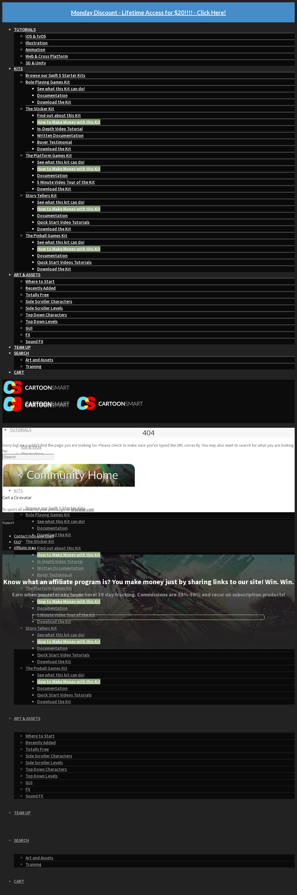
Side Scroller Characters (49, 301)
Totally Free (37, 294)
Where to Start (40, 281)
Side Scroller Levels (44, 308)
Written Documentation (60, 135)
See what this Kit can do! (61, 88)
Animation (35, 49)
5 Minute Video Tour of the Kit (66, 182)
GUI (29, 328)
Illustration (37, 43)
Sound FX (34, 341)
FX (28, 335)
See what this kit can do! (60, 162)
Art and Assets (39, 359)
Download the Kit (54, 102)
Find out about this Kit (59, 115)
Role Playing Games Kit (48, 82)
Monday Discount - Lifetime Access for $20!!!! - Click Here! (148, 12)
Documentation (52, 95)
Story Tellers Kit (41, 195)
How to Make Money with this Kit (68, 122)
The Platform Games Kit (49, 155)
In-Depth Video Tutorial (60, 128)
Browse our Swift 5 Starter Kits (55, 75)
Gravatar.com (82, 509)
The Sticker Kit (40, 108)
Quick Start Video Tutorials (63, 222)
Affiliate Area (25, 547)
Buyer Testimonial (54, 142)
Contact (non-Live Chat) (34, 536)
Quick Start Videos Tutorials (64, 262)
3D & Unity (36, 63)
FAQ (17, 541)
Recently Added (41, 288)
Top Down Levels (42, 321)
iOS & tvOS (36, 36)
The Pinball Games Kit (46, 235)
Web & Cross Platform (47, 56)
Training (33, 366)
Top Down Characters (46, 314)
